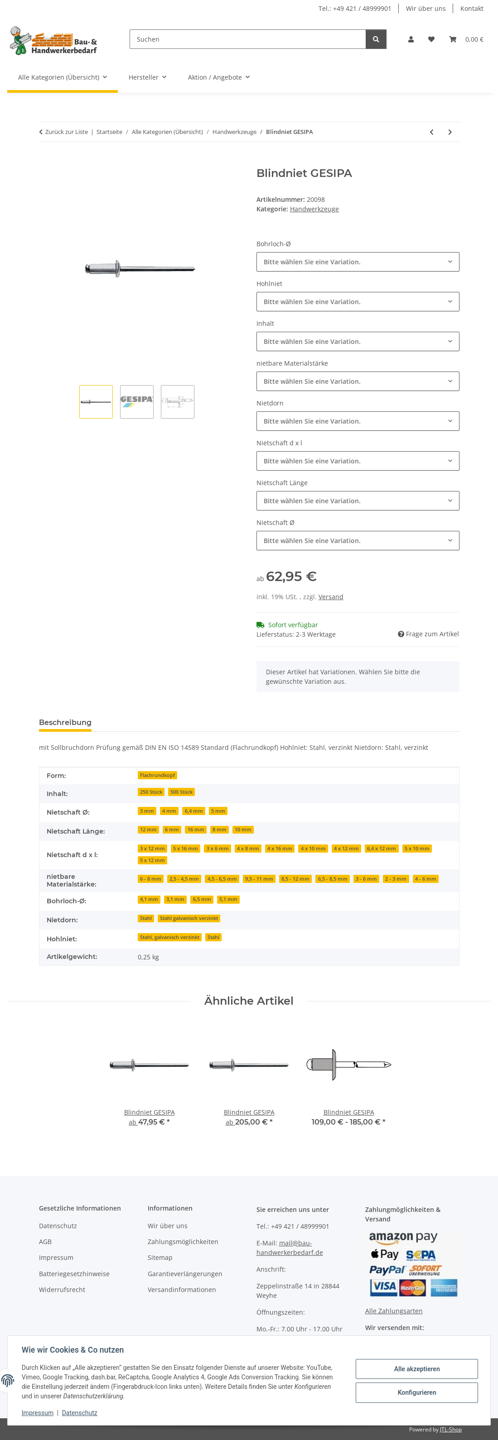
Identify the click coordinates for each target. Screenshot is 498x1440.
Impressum (38, 1412)
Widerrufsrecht (62, 1289)
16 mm (196, 829)
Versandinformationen (182, 1289)
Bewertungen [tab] (132, 722)
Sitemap (160, 1257)
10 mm (243, 829)
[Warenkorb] (466, 39)
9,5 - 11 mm (259, 879)
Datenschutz (80, 1412)
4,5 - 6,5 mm (222, 879)
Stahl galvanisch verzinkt (189, 918)
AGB (45, 1241)
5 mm (218, 811)
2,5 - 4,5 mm (184, 879)
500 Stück (181, 792)
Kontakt (471, 8)
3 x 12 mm (152, 848)
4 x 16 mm (279, 848)
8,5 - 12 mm (295, 879)
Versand (331, 596)
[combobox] (357, 262)
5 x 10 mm (417, 848)
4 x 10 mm (313, 848)
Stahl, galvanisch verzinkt (169, 937)
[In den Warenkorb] (46, 162)
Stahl (146, 918)
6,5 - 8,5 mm (333, 879)
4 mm (169, 811)
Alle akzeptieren (416, 1369)
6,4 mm (194, 811)
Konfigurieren (416, 1392)
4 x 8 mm (248, 848)
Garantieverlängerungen (185, 1273)
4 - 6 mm (425, 879)
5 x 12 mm (152, 860)
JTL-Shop (451, 1429)
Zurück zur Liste (66, 132)
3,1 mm (175, 899)
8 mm (220, 829)
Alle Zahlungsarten (394, 1310)
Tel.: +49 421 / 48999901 (355, 8)
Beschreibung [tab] (65, 722)
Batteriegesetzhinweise (74, 1273)
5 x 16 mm (185, 848)
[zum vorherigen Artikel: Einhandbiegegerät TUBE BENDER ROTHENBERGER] (431, 132)
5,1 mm (228, 899)
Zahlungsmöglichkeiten (183, 1241)
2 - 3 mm (395, 879)
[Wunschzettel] (431, 39)
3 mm (147, 811)
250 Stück (151, 792)
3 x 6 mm (218, 848)
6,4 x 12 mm (381, 848)
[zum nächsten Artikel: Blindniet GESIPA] (450, 132)
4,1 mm (149, 899)
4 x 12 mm (346, 848)
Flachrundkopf (157, 775)
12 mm (148, 829)
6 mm (172, 829)
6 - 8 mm (150, 879)
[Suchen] (248, 39)
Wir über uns (426, 8)
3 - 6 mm (366, 879)
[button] (411, 39)
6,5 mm (202, 899)
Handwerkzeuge (314, 209)
